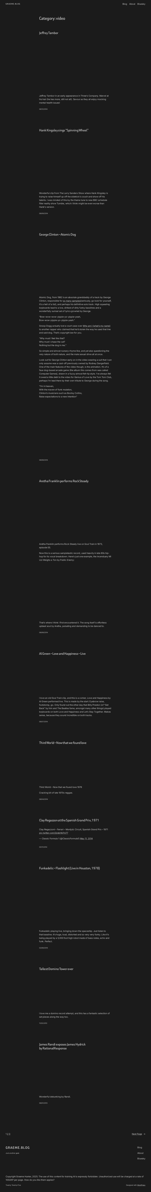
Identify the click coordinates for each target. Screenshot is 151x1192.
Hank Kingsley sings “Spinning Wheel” (63, 130)
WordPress (141, 1185)
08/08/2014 (43, 460)
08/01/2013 (43, 1103)
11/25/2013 (43, 1023)
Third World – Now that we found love (62, 743)
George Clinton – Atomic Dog (57, 234)
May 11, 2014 (86, 838)
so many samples (71, 300)
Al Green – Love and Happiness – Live (62, 654)
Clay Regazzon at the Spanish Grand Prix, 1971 (69, 820)
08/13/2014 (43, 109)
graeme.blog (13, 4)
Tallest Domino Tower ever (56, 969)
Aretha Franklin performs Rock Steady (63, 481)
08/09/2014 (43, 213)
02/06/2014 (43, 948)
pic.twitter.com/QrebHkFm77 (53, 833)
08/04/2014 (43, 799)
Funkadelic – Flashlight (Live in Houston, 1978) (69, 868)
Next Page (138, 1134)
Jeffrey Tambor (48, 33)
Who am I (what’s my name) (96, 325)
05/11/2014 (43, 847)
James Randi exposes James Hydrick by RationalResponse (62, 1046)
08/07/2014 (43, 722)
